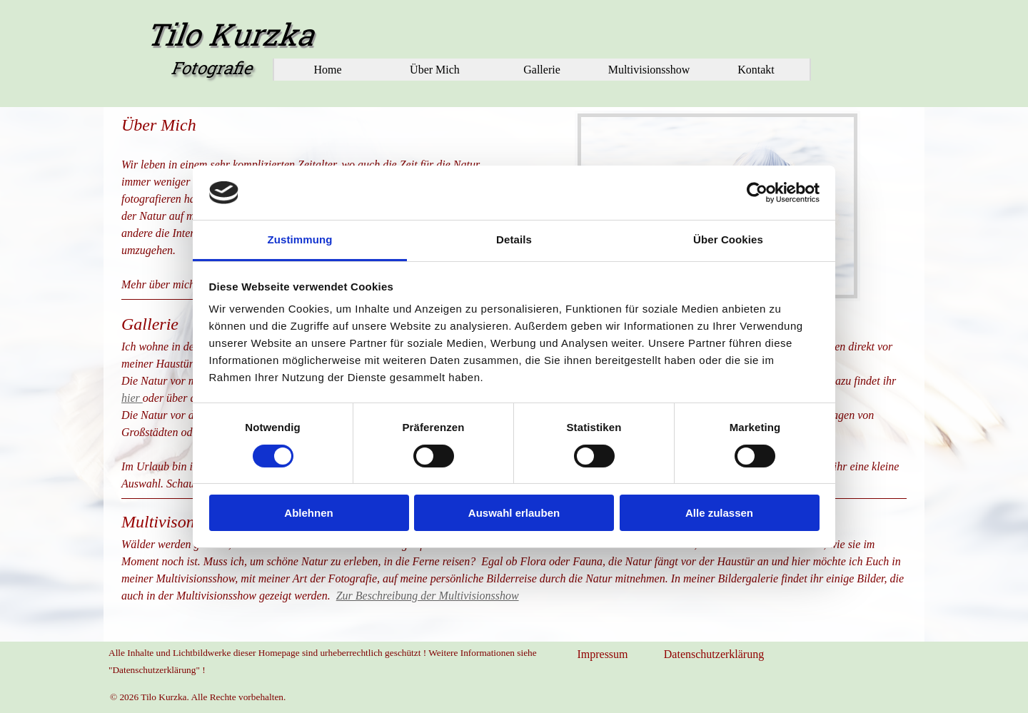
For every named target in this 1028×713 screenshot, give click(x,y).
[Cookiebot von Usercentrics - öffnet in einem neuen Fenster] (757, 192)
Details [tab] (514, 239)
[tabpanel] (514, 557)
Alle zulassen (719, 513)
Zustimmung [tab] (300, 239)
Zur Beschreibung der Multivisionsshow (427, 596)
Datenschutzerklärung (714, 654)
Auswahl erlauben (514, 513)
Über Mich (435, 70)
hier (132, 398)
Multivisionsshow (649, 70)
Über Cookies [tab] (728, 239)
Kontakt (756, 70)
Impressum (602, 654)
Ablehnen (308, 513)
